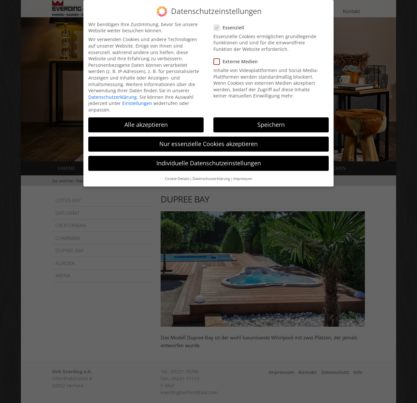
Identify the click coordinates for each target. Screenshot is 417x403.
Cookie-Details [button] (177, 174)
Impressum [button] (242, 174)
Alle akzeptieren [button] (146, 120)
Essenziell (230, 23)
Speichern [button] (271, 120)
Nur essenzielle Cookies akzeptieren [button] (208, 139)
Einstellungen (137, 99)
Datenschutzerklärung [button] (211, 174)
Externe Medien (237, 57)
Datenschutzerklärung (112, 92)
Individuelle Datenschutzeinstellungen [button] (208, 158)
